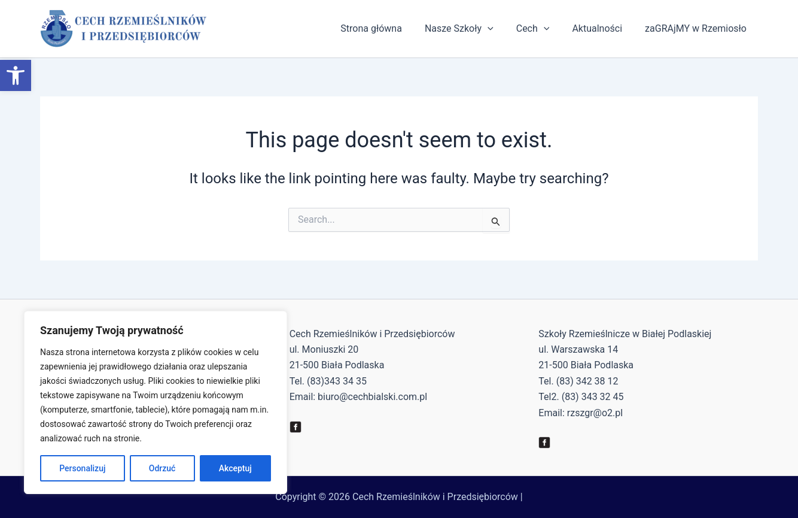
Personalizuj (82, 468)
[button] (15, 75)
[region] (155, 402)
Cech (542, 29)
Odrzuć (162, 468)
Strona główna (387, 28)
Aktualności (602, 28)
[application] (500, 29)
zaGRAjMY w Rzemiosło (697, 28)
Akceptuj (235, 468)
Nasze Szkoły (471, 29)
